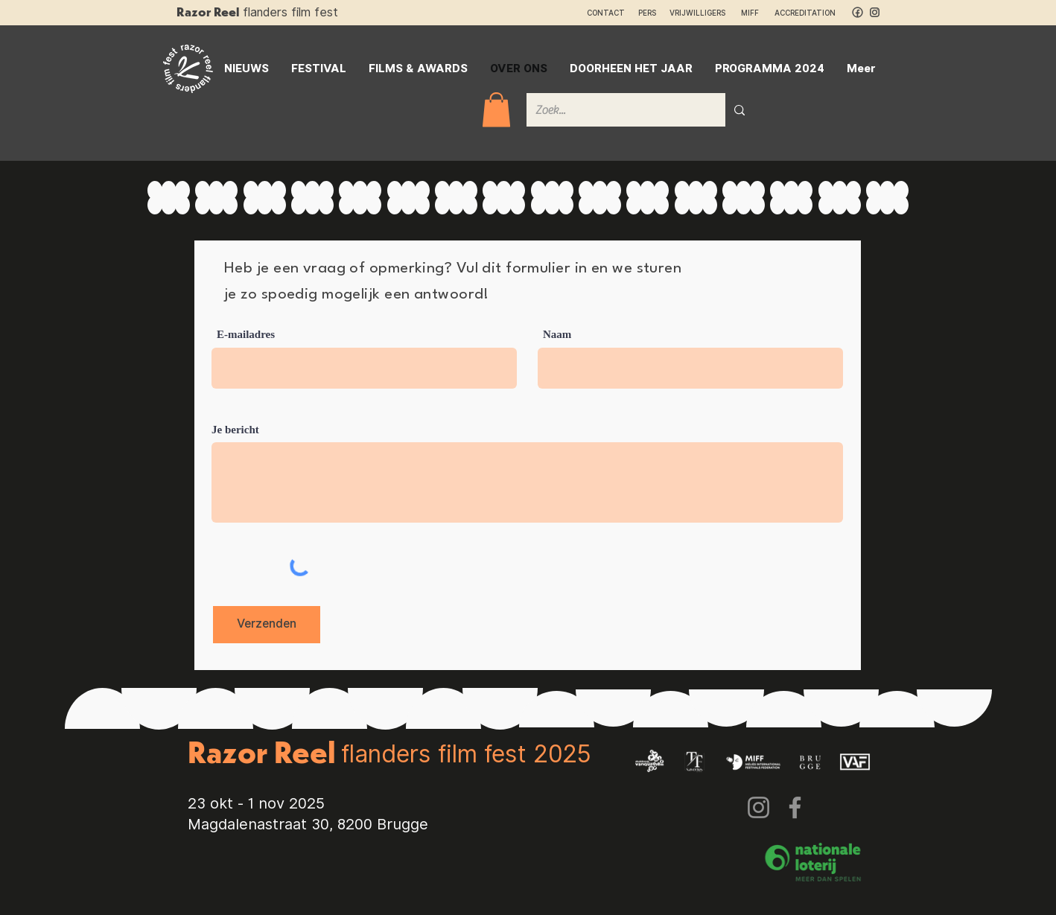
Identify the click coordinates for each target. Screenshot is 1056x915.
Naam (557, 334)
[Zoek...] (614, 110)
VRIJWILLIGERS (697, 12)
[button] (496, 109)
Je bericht (235, 430)
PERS (647, 12)
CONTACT (606, 12)
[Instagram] (758, 807)
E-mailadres (246, 334)
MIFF (756, 12)
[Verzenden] (266, 624)
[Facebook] (795, 807)
